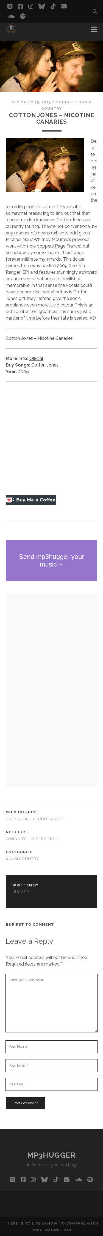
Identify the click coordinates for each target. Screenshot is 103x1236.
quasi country (22, 859)
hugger (64, 102)
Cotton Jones (45, 365)
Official (36, 358)
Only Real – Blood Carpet (35, 819)
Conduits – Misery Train (33, 839)
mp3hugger (51, 1155)
